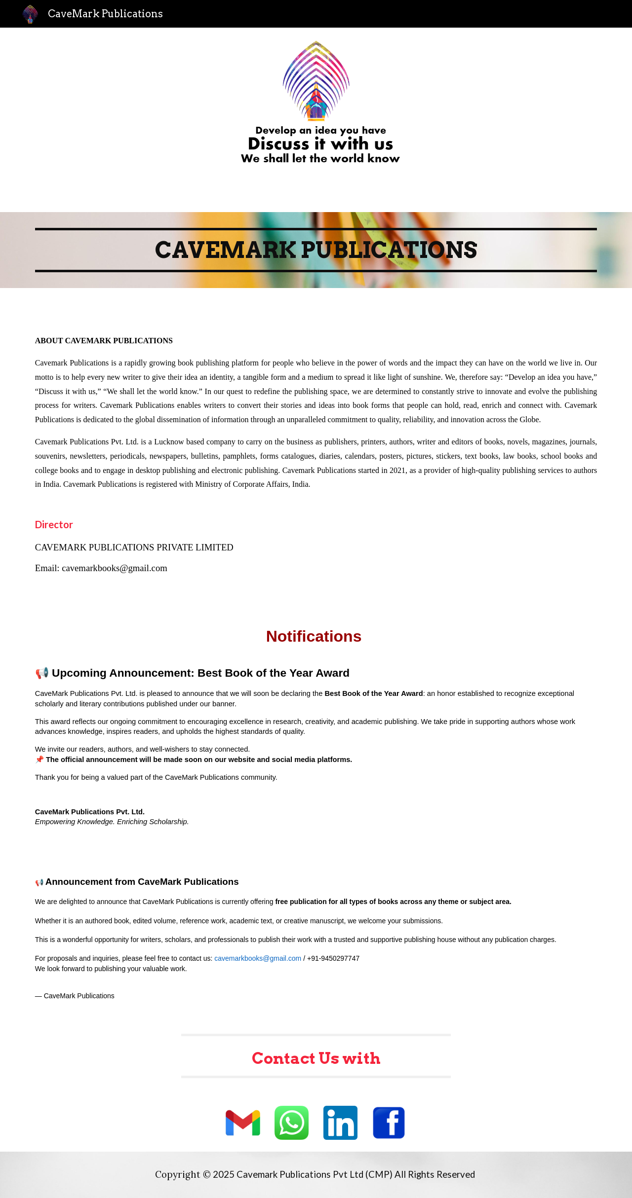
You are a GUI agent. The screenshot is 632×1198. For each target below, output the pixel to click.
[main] (316, 250)
